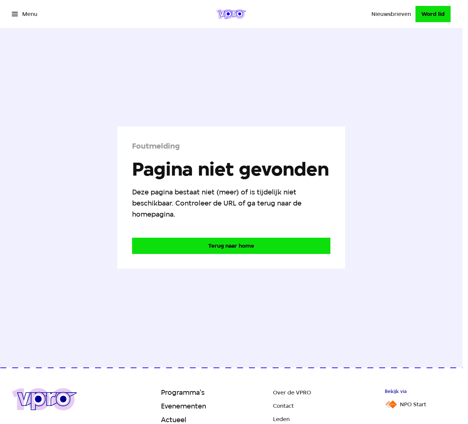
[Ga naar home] (231, 14)
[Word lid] (433, 14)
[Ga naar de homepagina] (231, 246)
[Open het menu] (24, 14)
